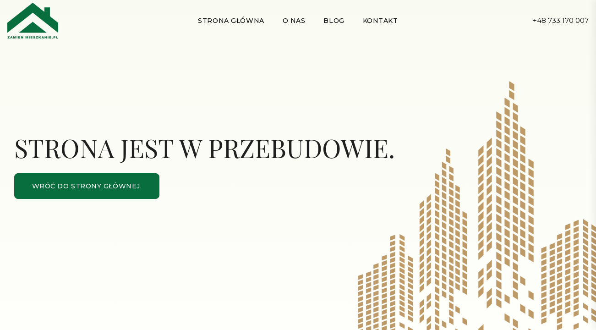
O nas (294, 20)
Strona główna (231, 20)
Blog (333, 20)
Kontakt (380, 20)
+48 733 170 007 (561, 20)
